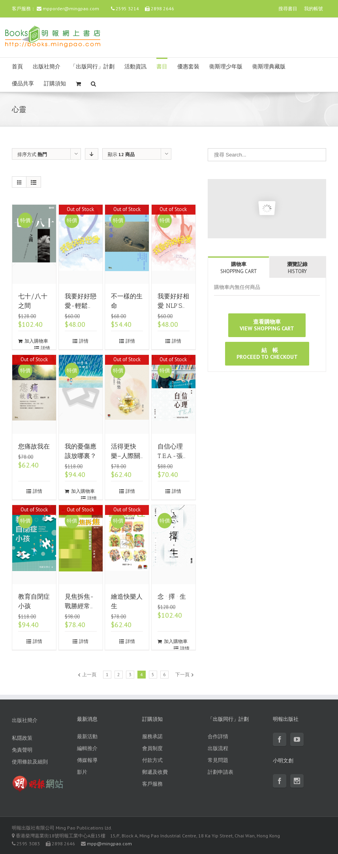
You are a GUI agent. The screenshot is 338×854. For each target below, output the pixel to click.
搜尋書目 (287, 8)
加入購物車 (36, 341)
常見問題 (218, 760)
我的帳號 (313, 8)
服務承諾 (152, 736)
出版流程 (218, 748)
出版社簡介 (46, 66)
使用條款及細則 (30, 761)
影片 (82, 772)
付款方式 (152, 760)
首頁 (17, 66)
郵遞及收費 (155, 772)
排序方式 (32, 154)
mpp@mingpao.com (109, 843)
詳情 (45, 348)
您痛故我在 (34, 446)
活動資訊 (135, 66)
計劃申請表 (220, 772)
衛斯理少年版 (225, 66)
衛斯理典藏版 (268, 66)
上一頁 (89, 674)
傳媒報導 (87, 760)
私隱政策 (22, 738)
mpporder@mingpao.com (71, 8)
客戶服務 (152, 783)
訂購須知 (55, 83)
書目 (161, 66)
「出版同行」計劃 (92, 66)
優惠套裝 (188, 66)
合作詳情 (218, 736)
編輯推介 (87, 748)
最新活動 (87, 736)
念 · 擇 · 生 (172, 596)
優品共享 (23, 83)
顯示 (121, 154)
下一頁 (182, 674)
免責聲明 (22, 750)
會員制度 (152, 748)
